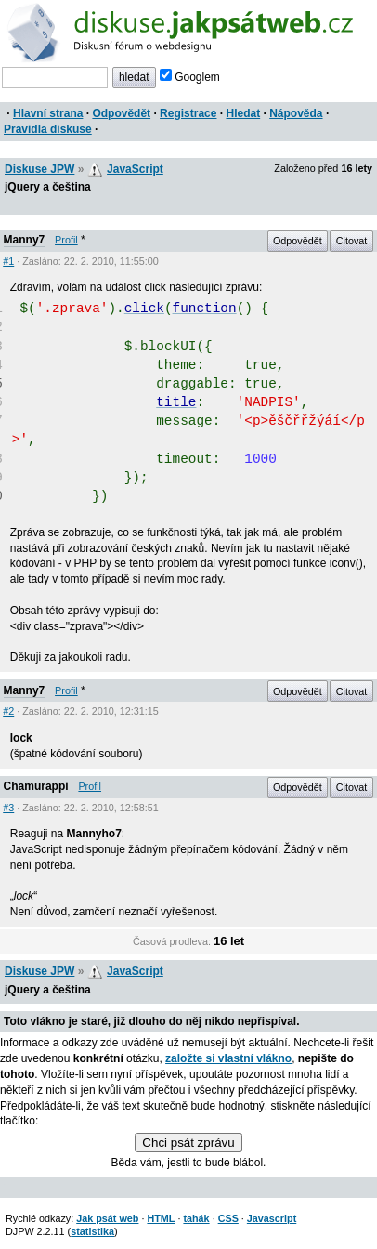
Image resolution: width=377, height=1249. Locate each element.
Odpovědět (121, 113)
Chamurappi (36, 786)
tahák (196, 1218)
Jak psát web (107, 1218)
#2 (8, 711)
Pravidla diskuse (48, 129)
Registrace (188, 113)
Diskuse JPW (39, 169)
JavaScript (135, 169)
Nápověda (295, 113)
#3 (8, 807)
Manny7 (25, 239)
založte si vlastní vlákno (228, 1058)
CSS (228, 1218)
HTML (161, 1218)
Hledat (243, 113)
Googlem (190, 77)
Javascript (271, 1218)
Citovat (352, 240)
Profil (66, 239)
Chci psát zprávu (188, 1143)
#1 (8, 261)
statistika (92, 1231)
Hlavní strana (48, 113)
